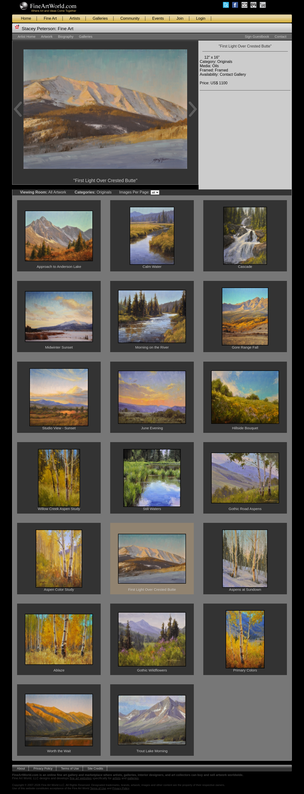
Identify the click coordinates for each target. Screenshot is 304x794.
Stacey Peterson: (39, 28)
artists (117, 778)
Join (179, 18)
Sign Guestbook (257, 36)
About (21, 768)
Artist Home (26, 36)
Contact (280, 36)
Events (158, 18)
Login (200, 18)
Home (26, 18)
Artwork (46, 36)
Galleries (100, 18)
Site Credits (95, 768)
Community (130, 18)
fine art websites (81, 778)
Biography (65, 36)
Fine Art (50, 18)
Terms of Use (70, 768)
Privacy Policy (42, 768)
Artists (75, 18)
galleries (133, 778)
